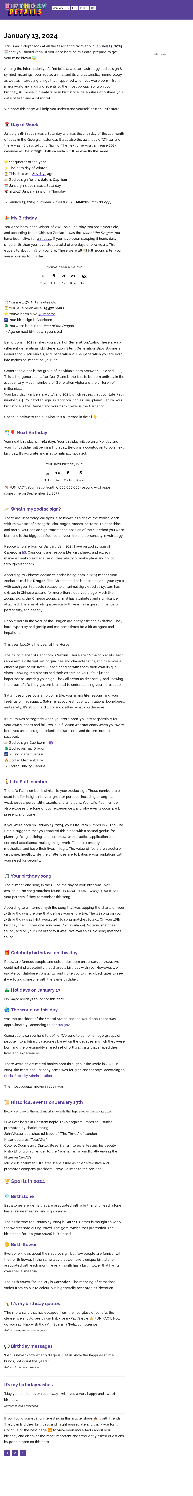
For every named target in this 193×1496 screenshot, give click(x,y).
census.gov (60, 1025)
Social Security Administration (28, 1076)
